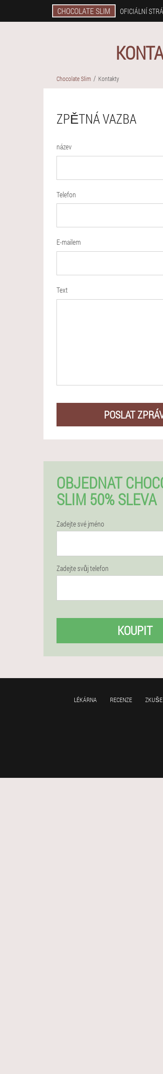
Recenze (121, 700)
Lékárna (85, 700)
